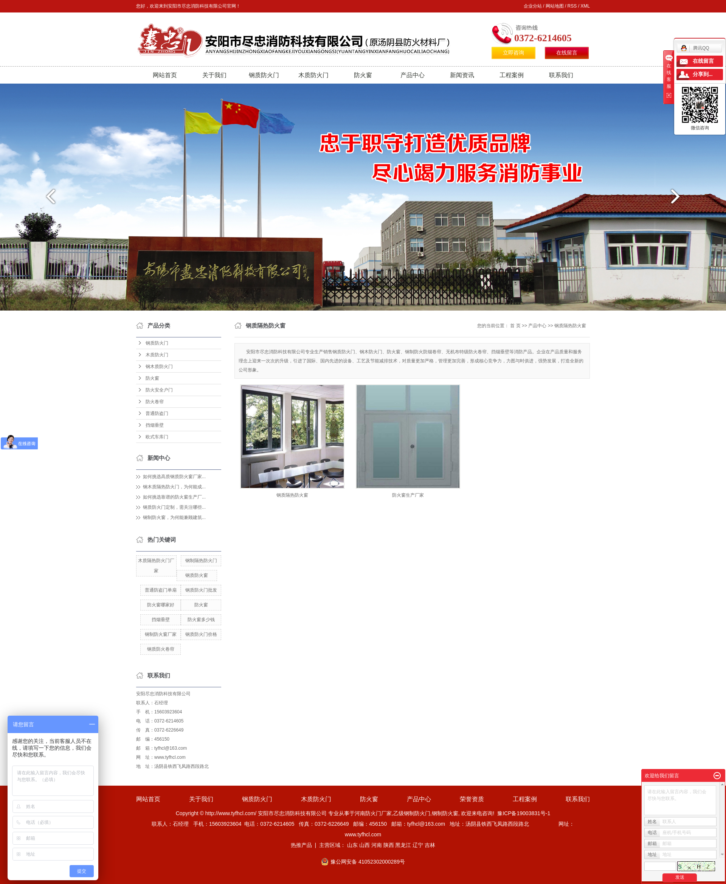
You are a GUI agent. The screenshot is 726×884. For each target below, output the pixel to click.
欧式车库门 (157, 437)
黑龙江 (403, 845)
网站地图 (555, 6)
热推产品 (301, 845)
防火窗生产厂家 (408, 495)
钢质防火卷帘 (160, 649)
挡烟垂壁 (155, 425)
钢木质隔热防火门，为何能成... (174, 486)
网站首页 (165, 75)
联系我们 (561, 75)
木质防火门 (313, 75)
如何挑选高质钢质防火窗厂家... (174, 476)
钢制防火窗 (445, 813)
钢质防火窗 (196, 575)
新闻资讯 (462, 75)
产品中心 (412, 75)
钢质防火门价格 (201, 634)
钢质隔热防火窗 (570, 325)
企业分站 (533, 6)
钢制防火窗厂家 (161, 634)
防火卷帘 (155, 401)
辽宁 (418, 845)
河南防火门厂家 (373, 813)
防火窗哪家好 (160, 604)
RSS (572, 6)
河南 (376, 845)
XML (585, 6)
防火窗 (363, 75)
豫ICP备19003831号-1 (523, 813)
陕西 (388, 845)
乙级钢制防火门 (411, 813)
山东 (352, 845)
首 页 (515, 325)
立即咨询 (513, 53)
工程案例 (512, 75)
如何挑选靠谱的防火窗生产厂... (174, 497)
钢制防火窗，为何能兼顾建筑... (174, 517)
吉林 (430, 845)
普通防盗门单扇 (161, 590)
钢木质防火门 (159, 366)
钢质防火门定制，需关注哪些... (174, 507)
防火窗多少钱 (201, 619)
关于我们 (214, 75)
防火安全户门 (159, 390)
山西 (364, 845)
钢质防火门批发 (201, 590)
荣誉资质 (472, 799)
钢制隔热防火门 (201, 560)
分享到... (703, 74)
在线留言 (566, 53)
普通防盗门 (157, 413)
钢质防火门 (264, 75)
